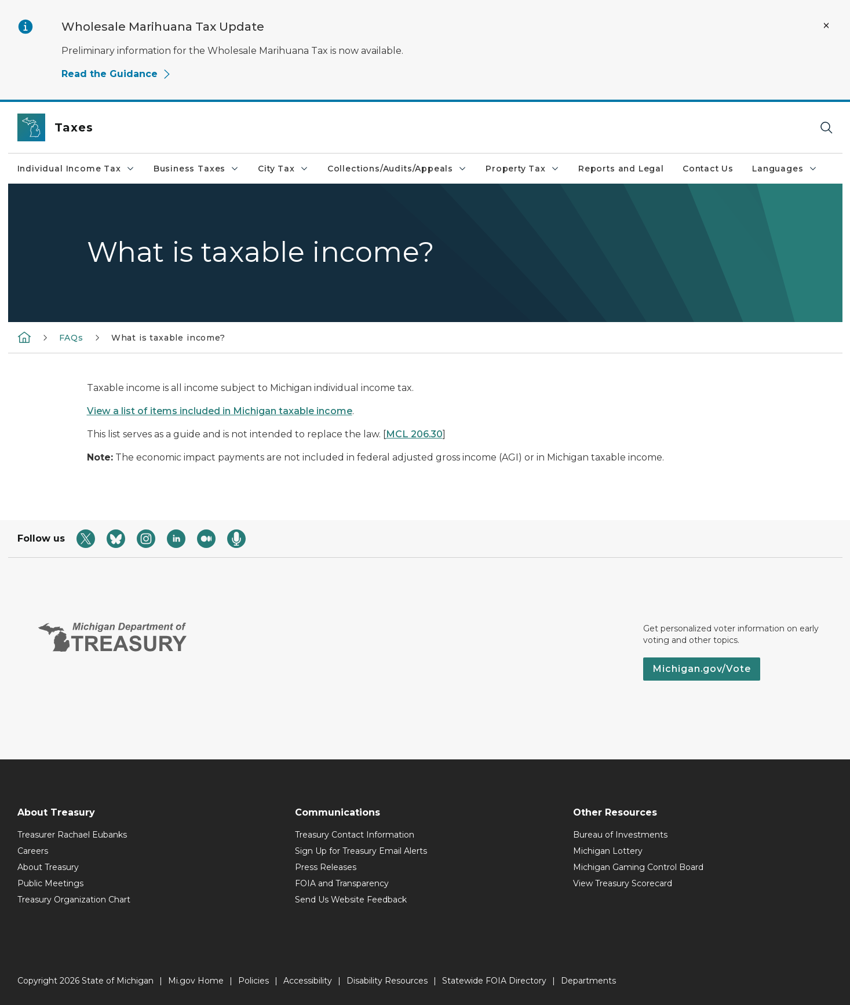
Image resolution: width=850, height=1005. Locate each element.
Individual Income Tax (76, 168)
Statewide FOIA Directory (494, 980)
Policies (253, 980)
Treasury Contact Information (354, 834)
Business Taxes (196, 168)
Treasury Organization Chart (73, 899)
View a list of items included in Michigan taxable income (219, 410)
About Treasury (48, 867)
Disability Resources (387, 980)
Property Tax (523, 168)
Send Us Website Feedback (351, 899)
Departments (588, 980)
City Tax (283, 168)
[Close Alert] (826, 25)
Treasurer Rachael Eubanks (72, 834)
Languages (784, 168)
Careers (32, 851)
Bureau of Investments (620, 834)
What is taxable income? (168, 337)
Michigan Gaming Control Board (638, 867)
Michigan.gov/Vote (701, 668)
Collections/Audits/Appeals (397, 168)
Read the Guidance (116, 73)
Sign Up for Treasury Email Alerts (361, 851)
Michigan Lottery (608, 851)
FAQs (71, 337)
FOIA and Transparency (342, 883)
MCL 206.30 (414, 434)
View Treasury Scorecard (622, 883)
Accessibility (307, 980)
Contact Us (708, 168)
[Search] (826, 127)
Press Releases (325, 867)
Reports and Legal (621, 168)
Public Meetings (50, 883)
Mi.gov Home (196, 980)
